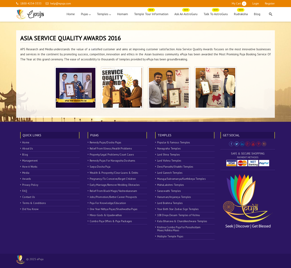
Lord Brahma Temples (170, 203)
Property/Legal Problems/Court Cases (112, 154)
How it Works (29, 166)
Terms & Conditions (34, 203)
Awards (26, 179)
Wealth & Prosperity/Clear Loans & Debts (114, 172)
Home (70, 14)
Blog (257, 14)
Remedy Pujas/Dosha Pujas (105, 142)
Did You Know (30, 209)
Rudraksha (241, 13)
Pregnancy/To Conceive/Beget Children (113, 179)
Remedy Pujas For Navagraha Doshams (112, 160)
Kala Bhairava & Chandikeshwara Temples (182, 221)
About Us (27, 148)
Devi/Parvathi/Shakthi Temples (175, 166)
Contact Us (28, 197)
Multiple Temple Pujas (170, 236)
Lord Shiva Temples (168, 154)
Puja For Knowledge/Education (108, 203)
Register (270, 3)
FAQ (24, 191)
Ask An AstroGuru (185, 13)
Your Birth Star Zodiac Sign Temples (178, 209)
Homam (122, 14)
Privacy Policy (30, 185)
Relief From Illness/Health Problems (111, 148)
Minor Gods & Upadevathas (106, 215)
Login (255, 3)
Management (30, 160)
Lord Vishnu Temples (169, 160)
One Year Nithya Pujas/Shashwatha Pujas (114, 209)
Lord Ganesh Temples (170, 172)
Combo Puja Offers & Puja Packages (111, 221)
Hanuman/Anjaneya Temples (174, 197)
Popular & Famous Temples (173, 142)
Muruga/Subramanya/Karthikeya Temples (181, 179)
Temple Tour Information (151, 13)
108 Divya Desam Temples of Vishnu (178, 215)
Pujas (86, 14)
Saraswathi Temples (169, 191)
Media (25, 172)
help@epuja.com (60, 3)
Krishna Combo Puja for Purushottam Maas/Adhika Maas (179, 229)
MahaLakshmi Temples (170, 185)
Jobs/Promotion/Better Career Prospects (113, 197)
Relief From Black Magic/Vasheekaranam (113, 191)
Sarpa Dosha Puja (100, 166)
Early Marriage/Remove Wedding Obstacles (115, 185)
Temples (104, 14)
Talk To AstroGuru (215, 13)
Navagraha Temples (169, 148)
